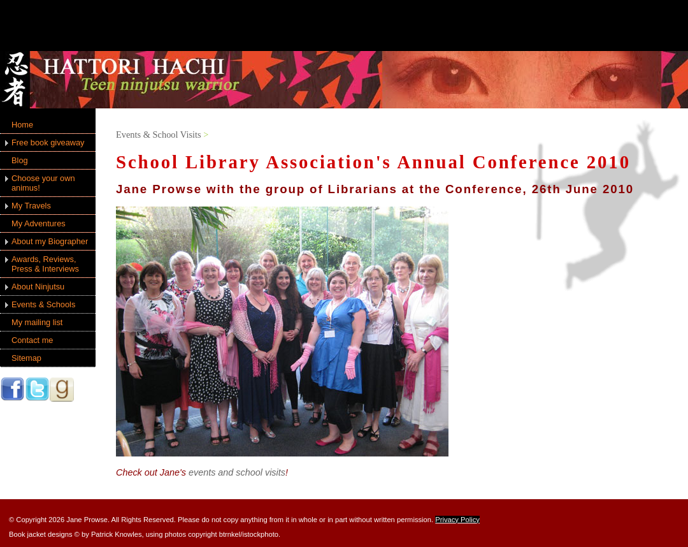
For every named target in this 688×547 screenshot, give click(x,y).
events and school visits (237, 472)
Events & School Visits (158, 134)
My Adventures (38, 223)
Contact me (32, 340)
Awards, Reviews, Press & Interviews (45, 264)
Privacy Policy (457, 519)
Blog (19, 160)
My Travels (31, 205)
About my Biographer (49, 241)
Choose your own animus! (43, 183)
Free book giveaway (48, 142)
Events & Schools (43, 304)
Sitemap (26, 358)
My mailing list (36, 322)
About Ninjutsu (37, 286)
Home (22, 124)
